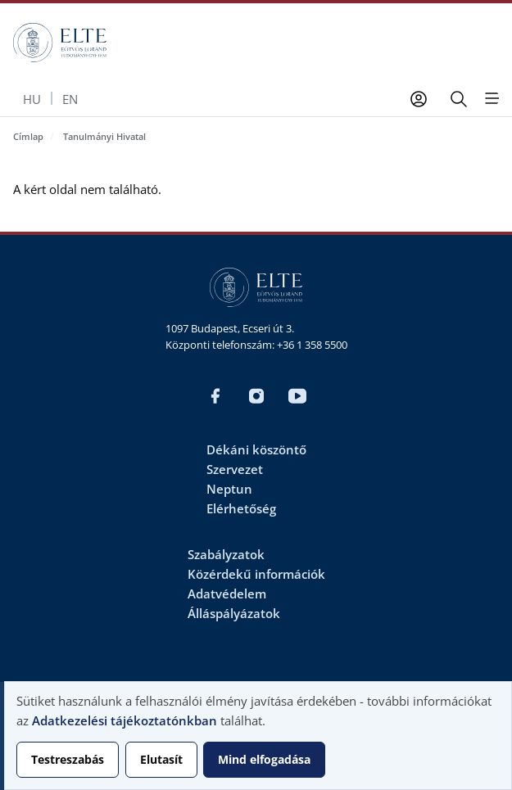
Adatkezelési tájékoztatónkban (124, 720)
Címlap (28, 136)
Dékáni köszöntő (256, 449)
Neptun (229, 489)
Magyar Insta (256, 396)
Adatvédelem (227, 593)
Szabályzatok (226, 554)
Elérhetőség (241, 508)
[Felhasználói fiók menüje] (418, 99)
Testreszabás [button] (67, 759)
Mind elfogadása (264, 759)
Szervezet (234, 469)
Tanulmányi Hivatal (104, 136)
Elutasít (161, 759)
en (70, 99)
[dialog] (258, 735)
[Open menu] (491, 98)
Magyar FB (215, 396)
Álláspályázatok (234, 613)
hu (32, 99)
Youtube (297, 396)
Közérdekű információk (256, 574)
